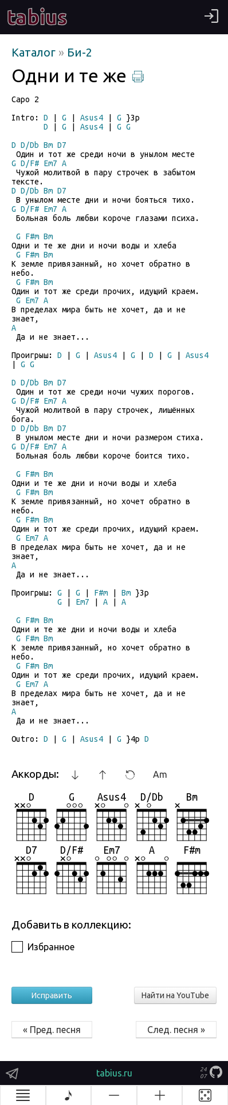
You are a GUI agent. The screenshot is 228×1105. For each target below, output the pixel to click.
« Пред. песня (52, 1029)
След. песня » (176, 1029)
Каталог (34, 52)
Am (160, 774)
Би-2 (79, 52)
